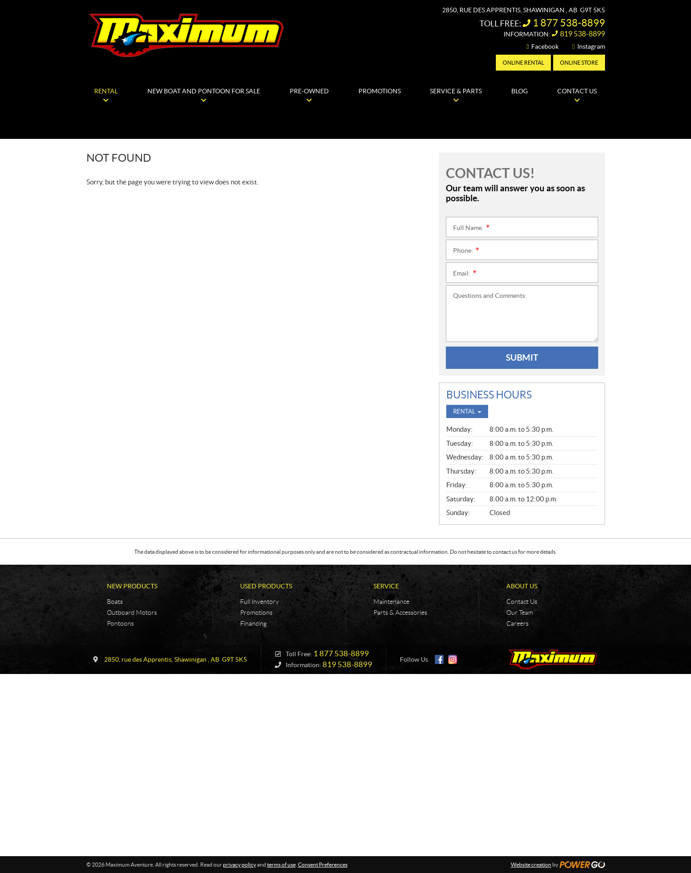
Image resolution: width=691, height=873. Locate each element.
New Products (132, 586)
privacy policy (239, 865)
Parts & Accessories (400, 612)
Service (386, 586)
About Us (521, 586)
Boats (115, 601)
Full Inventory (259, 601)
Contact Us (521, 601)
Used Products (266, 586)
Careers (517, 623)
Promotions (256, 612)
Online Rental (523, 63)
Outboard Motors (132, 612)
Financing (253, 623)
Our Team (519, 612)
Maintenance (391, 601)
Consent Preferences (323, 865)
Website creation (531, 865)
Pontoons (120, 623)
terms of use (281, 865)
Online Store (579, 63)
